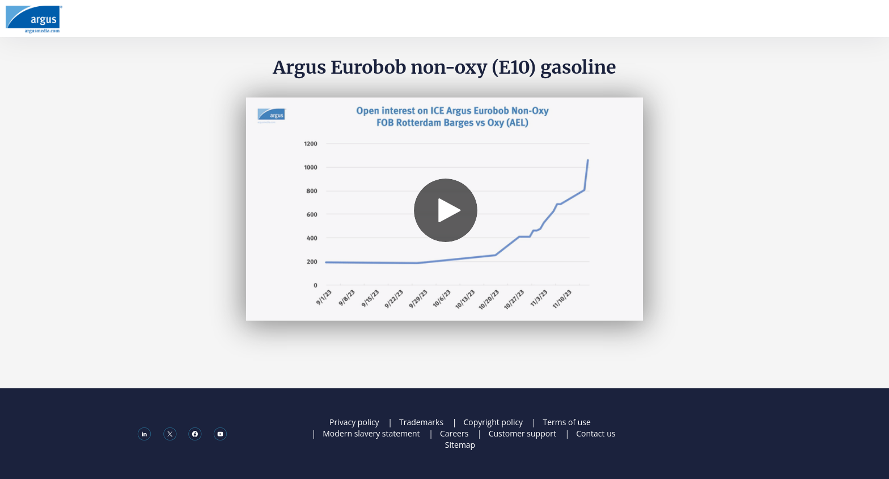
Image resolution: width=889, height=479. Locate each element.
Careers (454, 433)
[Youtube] (220, 433)
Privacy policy (354, 422)
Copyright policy (493, 422)
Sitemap (460, 444)
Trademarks (421, 422)
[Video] (444, 209)
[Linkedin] (144, 433)
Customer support (522, 433)
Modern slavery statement (371, 433)
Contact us (595, 433)
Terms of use (566, 422)
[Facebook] (195, 433)
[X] (170, 433)
